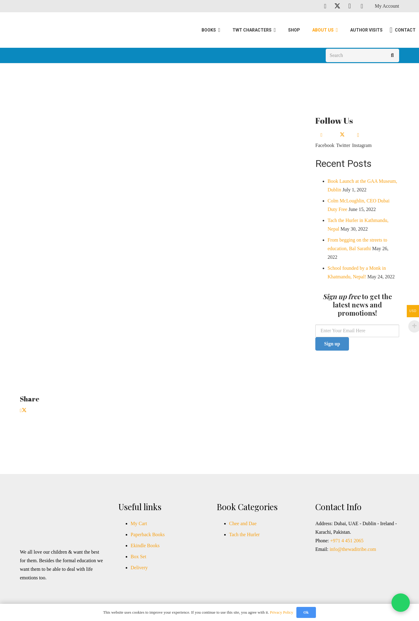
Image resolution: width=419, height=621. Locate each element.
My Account (387, 6)
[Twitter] (337, 6)
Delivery (139, 567)
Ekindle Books (145, 545)
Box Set (138, 556)
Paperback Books (148, 534)
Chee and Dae (243, 523)
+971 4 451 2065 (346, 540)
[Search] (362, 57)
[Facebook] (325, 6)
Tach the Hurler (244, 534)
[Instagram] (349, 6)
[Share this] (21, 410)
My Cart (139, 523)
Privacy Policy (281, 612)
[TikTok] (362, 6)
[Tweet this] (24, 410)
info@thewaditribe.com (352, 549)
